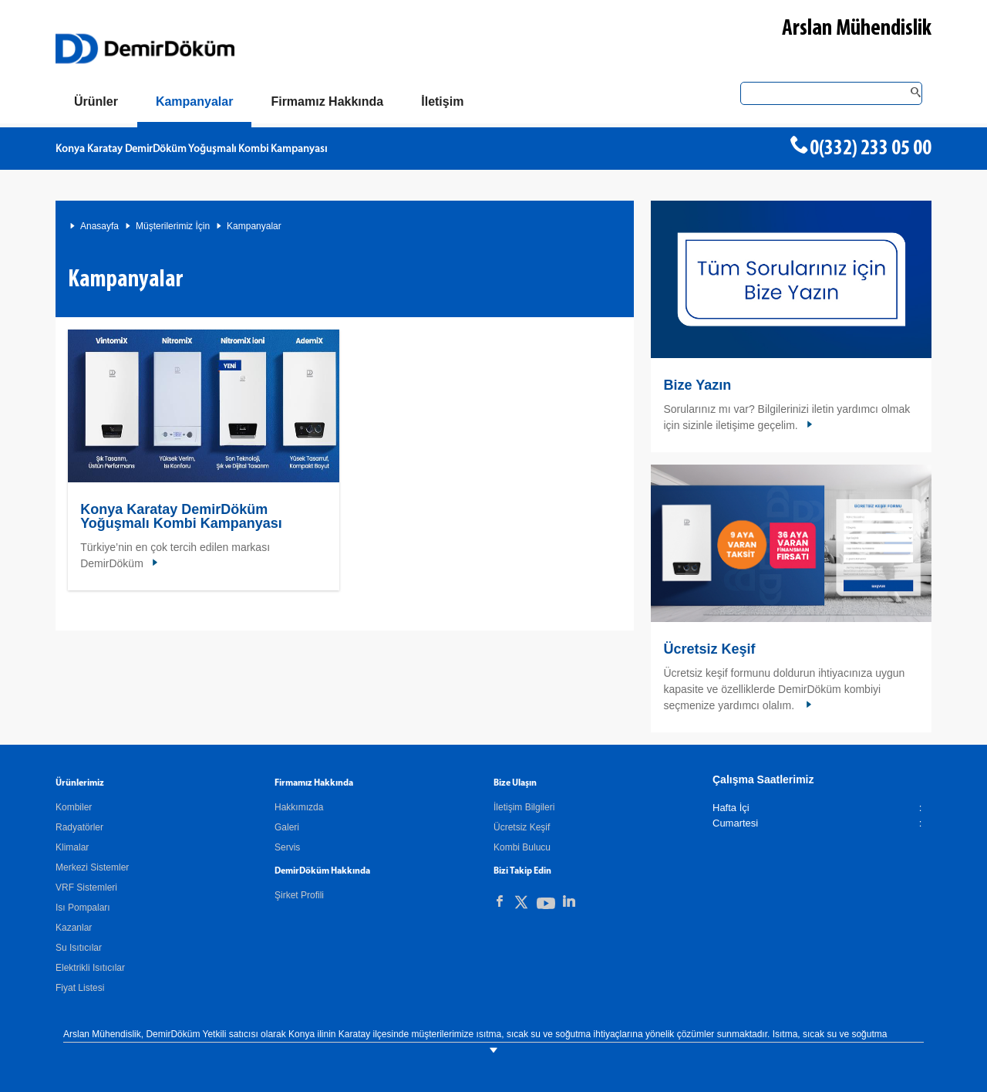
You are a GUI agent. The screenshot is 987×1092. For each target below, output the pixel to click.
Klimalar (72, 847)
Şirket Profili (299, 895)
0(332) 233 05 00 (870, 149)
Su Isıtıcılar (79, 947)
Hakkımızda (299, 807)
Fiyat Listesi (80, 987)
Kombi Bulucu (522, 847)
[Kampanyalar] (194, 104)
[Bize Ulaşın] (442, 102)
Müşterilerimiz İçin (173, 226)
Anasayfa (99, 226)
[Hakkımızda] (327, 102)
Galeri (287, 827)
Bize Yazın (697, 385)
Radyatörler (79, 827)
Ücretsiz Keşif (709, 649)
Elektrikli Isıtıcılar (90, 967)
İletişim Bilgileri (524, 807)
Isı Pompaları (83, 907)
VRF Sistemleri (86, 887)
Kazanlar (74, 927)
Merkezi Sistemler (92, 867)
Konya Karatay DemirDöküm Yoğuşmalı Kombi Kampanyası (191, 149)
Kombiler (74, 807)
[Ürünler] (96, 102)
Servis (287, 847)
